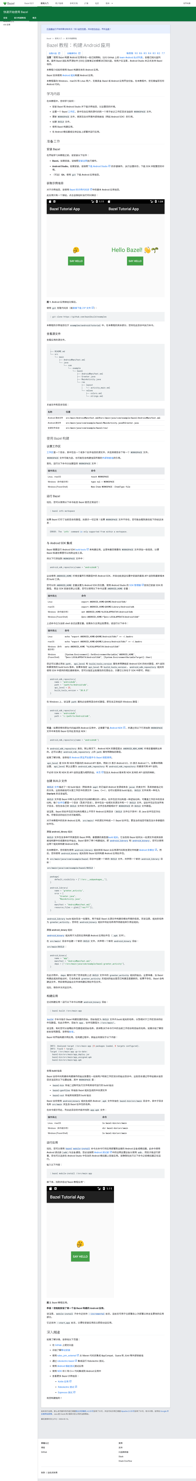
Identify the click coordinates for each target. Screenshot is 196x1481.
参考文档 (74, 3)
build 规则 (113, 837)
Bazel (49, 38)
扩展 (86, 3)
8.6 (140, 53)
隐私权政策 (52, 1472)
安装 (5, 18)
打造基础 (51, 29)
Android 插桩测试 (65, 1366)
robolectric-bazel (65, 1361)
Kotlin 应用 (63, 1381)
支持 (121, 1447)
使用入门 (58, 38)
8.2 (158, 53)
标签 (71, 1031)
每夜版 (129, 53)
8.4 (149, 53)
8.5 (145, 53)
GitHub (186, 3)
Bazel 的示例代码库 (79, 189)
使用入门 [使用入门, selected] (45, 3)
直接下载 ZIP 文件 (82, 308)
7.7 (163, 53)
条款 (43, 1472)
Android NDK (116, 728)
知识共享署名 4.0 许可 (85, 1411)
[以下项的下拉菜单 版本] (113, 3)
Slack (121, 1456)
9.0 (136, 53)
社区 (97, 3)
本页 (98, 772)
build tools (80, 549)
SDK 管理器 (135, 585)
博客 (43, 1447)
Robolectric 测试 (66, 1387)
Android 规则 (68, 75)
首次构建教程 (71, 38)
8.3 (154, 53)
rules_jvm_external (66, 1355)
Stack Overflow (125, 1461)
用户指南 (59, 3)
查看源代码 (74, 53)
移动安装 (65, 1350)
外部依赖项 (107, 458)
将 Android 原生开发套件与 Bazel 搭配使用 (90, 757)
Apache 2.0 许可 (127, 1411)
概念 (34, 18)
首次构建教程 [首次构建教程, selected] (20, 18)
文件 (53, 787)
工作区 (71, 111)
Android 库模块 (146, 850)
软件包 (61, 802)
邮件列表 (82, 29)
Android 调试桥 (101, 1152)
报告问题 (54, 53)
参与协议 (96, 29)
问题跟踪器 (123, 1452)
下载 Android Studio (98, 166)
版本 (108, 3)
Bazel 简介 (29, 3)
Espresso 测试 (65, 1392)
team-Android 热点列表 (131, 57)
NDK (59, 1371)
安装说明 (82, 161)
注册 (107, 29)
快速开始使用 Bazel (15, 12)
